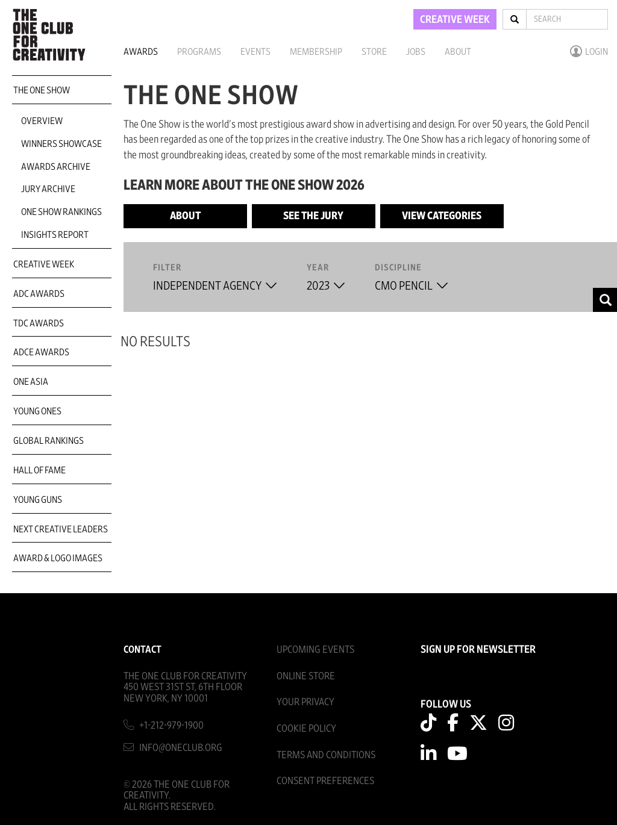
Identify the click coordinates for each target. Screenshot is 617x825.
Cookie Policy (306, 728)
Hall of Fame (39, 470)
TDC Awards (38, 323)
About (458, 52)
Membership (316, 52)
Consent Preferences (325, 781)
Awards (141, 52)
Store (374, 52)
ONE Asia (30, 382)
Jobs (415, 52)
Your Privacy (305, 702)
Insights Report (55, 235)
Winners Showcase (61, 144)
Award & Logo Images (57, 558)
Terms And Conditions (326, 755)
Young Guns (37, 500)
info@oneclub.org (180, 747)
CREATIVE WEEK (455, 19)
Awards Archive (55, 167)
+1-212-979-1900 (171, 725)
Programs (199, 52)
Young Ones (37, 411)
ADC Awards (38, 294)
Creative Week (43, 264)
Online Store (306, 676)
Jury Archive (48, 189)
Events (255, 52)
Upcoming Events (315, 649)
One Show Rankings (61, 212)
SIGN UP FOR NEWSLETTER (478, 649)
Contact (142, 649)
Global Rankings (48, 441)
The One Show (41, 90)
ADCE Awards (41, 352)
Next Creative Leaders (60, 529)
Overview (42, 121)
